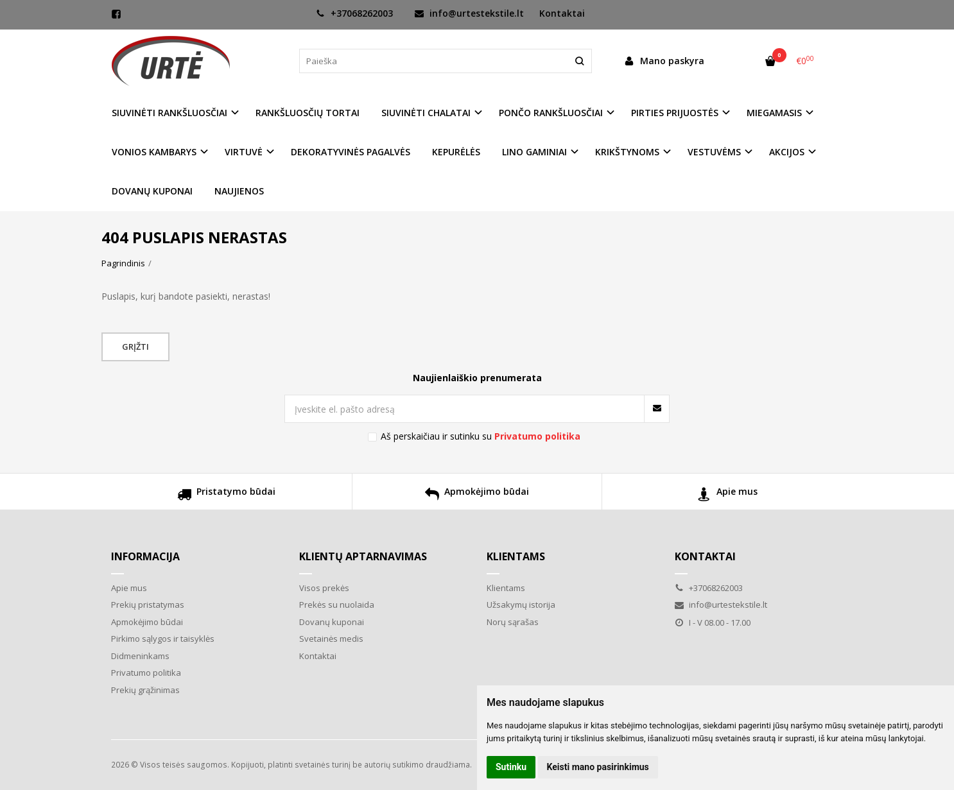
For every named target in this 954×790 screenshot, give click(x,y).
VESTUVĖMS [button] (714, 152)
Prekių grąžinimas (145, 690)
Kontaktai (562, 13)
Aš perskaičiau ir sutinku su (480, 436)
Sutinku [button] (511, 767)
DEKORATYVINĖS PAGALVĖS (350, 152)
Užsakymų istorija (521, 604)
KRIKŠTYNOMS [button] (627, 152)
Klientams (516, 556)
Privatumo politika (146, 672)
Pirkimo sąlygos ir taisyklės (162, 638)
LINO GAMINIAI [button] (534, 152)
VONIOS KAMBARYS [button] (154, 152)
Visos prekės (324, 588)
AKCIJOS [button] (786, 152)
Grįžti (135, 346)
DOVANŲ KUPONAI (152, 191)
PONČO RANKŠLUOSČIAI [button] (551, 113)
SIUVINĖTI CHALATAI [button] (426, 113)
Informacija (145, 556)
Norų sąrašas (513, 622)
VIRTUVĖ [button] (244, 152)
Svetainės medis (331, 638)
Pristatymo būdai (226, 496)
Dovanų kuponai (331, 622)
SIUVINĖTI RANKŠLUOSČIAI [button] (169, 113)
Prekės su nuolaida (336, 604)
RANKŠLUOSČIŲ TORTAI (308, 113)
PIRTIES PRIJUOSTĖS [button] (674, 113)
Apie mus (727, 496)
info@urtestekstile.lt (469, 13)
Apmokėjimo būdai (477, 496)
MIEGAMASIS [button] (774, 113)
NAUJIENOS (239, 191)
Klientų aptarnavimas (363, 556)
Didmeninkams (140, 656)
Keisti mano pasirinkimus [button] (598, 767)
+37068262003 (354, 13)
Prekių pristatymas (147, 604)
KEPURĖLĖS (456, 152)
